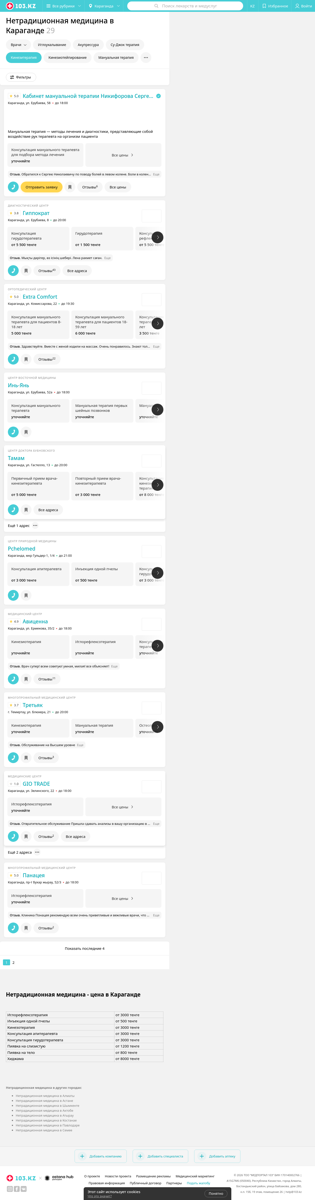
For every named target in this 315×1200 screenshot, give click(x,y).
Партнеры (174, 1183)
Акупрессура (88, 44)
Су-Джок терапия (125, 44)
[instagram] (10, 1189)
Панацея (34, 875)
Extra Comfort (40, 297)
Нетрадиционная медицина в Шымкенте (47, 1105)
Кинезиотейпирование (67, 57)
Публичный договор (145, 1183)
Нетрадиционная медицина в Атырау (45, 1115)
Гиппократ (36, 213)
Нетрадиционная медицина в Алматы (45, 1095)
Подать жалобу (198, 1183)
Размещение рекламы (153, 1176)
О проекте (92, 1176)
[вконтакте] (24, 1189)
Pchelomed (21, 549)
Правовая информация (107, 1183)
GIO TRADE (36, 784)
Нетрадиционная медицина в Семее (44, 1130)
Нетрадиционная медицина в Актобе (44, 1110)
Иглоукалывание (52, 44)
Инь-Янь (18, 385)
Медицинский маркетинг (195, 1176)
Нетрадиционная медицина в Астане (44, 1100)
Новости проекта (118, 1176)
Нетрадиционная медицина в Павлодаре (47, 1125)
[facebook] (17, 1189)
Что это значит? (100, 1196)
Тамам (16, 458)
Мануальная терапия (116, 57)
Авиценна (35, 621)
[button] (63, 6)
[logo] (21, 6)
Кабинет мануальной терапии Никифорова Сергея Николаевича (88, 96)
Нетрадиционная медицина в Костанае (46, 1120)
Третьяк (33, 705)
